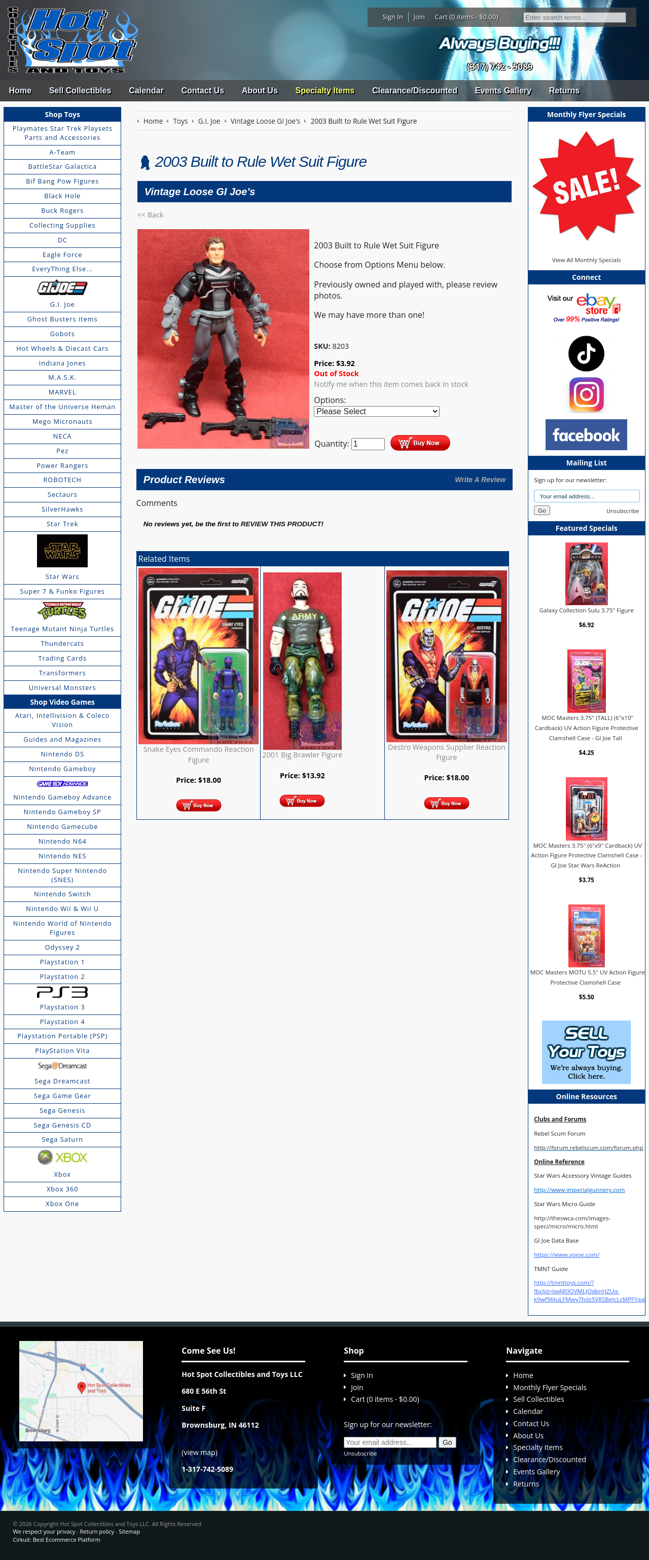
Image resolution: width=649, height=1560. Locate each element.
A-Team (63, 152)
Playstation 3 (62, 1006)
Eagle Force (63, 254)
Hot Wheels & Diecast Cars (62, 348)
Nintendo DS (62, 753)
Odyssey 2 (62, 947)
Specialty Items (325, 90)
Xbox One (62, 1203)
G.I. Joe (62, 304)
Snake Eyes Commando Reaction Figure (198, 754)
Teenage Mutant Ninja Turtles (62, 628)
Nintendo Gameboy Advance (62, 797)
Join (419, 16)
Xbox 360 (63, 1188)
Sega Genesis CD (62, 1125)
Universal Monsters (62, 687)
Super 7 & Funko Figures (62, 591)
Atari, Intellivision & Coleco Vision (62, 720)
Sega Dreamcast (62, 1080)
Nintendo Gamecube (62, 826)
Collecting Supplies (62, 225)
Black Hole (62, 195)
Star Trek (62, 523)
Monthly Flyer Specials (550, 1387)
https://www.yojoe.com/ (566, 1254)
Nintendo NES (63, 855)
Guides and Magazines (62, 739)
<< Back (150, 215)
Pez (62, 450)
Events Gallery (503, 90)
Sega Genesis (62, 1110)
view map (199, 1452)
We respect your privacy (44, 1531)
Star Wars (62, 576)
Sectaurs (63, 494)
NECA (62, 436)
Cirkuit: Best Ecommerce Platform (56, 1539)
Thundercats (62, 643)
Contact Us (202, 90)
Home (20, 90)
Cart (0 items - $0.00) (466, 16)
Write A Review (480, 480)
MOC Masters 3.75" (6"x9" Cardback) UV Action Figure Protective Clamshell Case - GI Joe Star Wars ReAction (586, 855)
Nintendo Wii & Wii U (62, 908)
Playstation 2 (62, 976)
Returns (564, 90)
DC (62, 239)
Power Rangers (62, 465)
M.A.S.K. (62, 377)
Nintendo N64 (63, 841)
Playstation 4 (62, 1021)
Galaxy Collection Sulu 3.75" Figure (586, 610)
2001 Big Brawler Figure (302, 754)
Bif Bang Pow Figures (62, 181)
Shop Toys (62, 114)
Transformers (62, 672)
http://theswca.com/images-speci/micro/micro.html (572, 1222)
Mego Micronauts (62, 421)
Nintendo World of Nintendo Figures (62, 928)
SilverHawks (62, 509)
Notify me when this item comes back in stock (391, 384)
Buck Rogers (62, 210)
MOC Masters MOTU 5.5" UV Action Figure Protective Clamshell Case (587, 977)
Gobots (62, 333)
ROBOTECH (62, 479)
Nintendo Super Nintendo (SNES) (62, 875)
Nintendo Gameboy (62, 768)
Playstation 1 (62, 961)
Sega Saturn (62, 1139)
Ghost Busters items (62, 318)
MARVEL (63, 391)
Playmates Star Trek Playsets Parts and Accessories (63, 133)
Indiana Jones (62, 363)
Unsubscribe (622, 511)
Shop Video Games (62, 702)
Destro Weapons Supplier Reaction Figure (447, 752)
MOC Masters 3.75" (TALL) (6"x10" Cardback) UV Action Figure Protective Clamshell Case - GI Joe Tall (586, 727)
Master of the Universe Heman (62, 406)
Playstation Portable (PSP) (62, 1035)
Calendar (146, 90)
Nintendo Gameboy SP (62, 811)
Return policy (97, 1531)
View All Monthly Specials (586, 260)
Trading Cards (62, 658)
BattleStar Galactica (62, 166)
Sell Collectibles (80, 90)
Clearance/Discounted (414, 90)
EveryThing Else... (62, 268)
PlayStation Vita (62, 1050)
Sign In (393, 16)
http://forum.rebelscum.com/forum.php (588, 1147)
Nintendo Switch (62, 893)
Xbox (62, 1174)
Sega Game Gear (62, 1095)
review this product (281, 524)
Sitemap (129, 1531)
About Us (260, 90)
